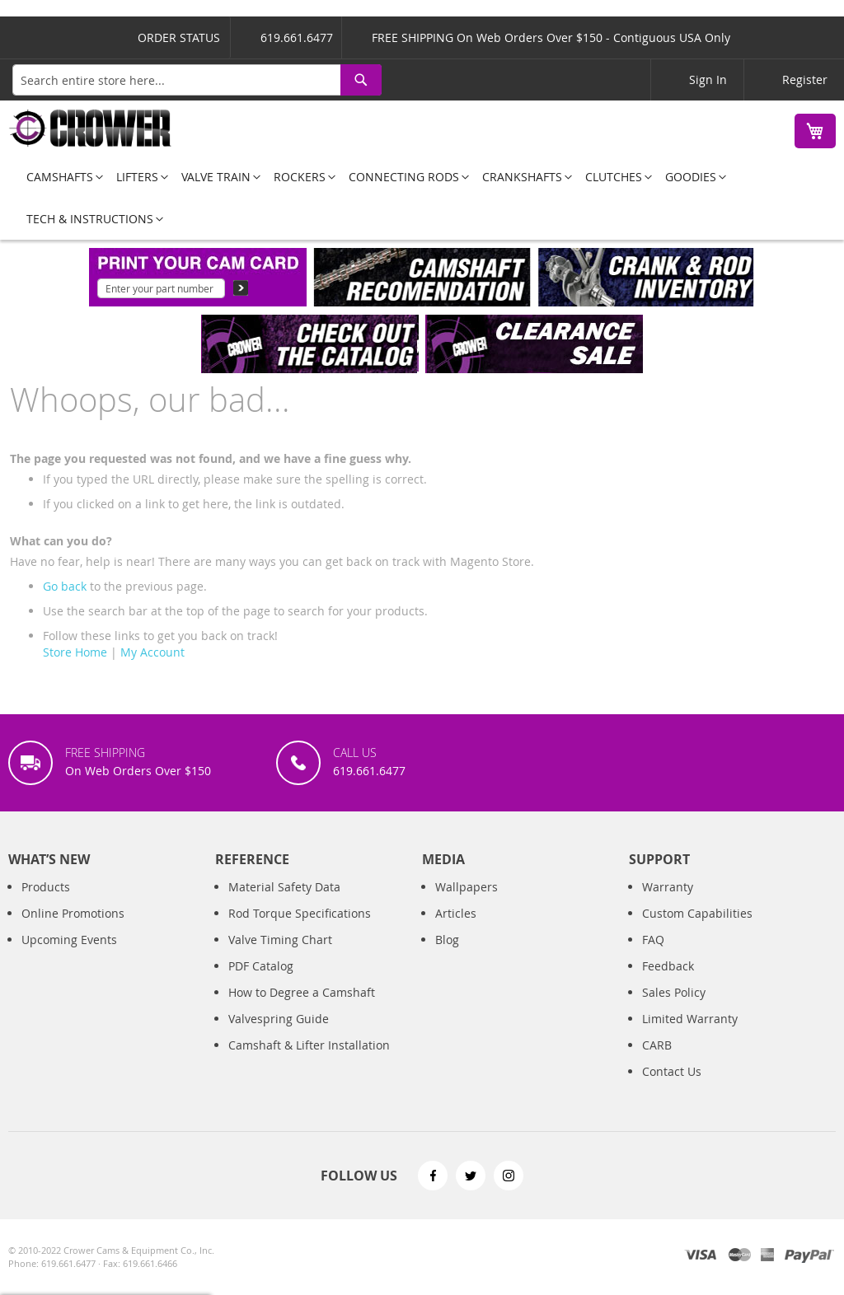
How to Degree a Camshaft (301, 992)
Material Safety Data (284, 887)
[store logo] (90, 128)
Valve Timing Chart (280, 939)
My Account (152, 652)
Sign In (708, 79)
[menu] (422, 198)
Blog (447, 939)
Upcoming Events (69, 939)
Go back (65, 586)
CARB (657, 1045)
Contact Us (671, 1071)
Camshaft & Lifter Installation (309, 1045)
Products (45, 887)
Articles (455, 913)
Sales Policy (674, 992)
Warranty (667, 887)
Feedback (668, 966)
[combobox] (197, 80)
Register (805, 79)
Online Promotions (72, 913)
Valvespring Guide (278, 1018)
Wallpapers (466, 887)
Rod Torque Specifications (299, 913)
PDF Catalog (260, 966)
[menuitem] (59, 176)
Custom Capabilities (697, 913)
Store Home (75, 652)
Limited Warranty (690, 1018)
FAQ (653, 939)
